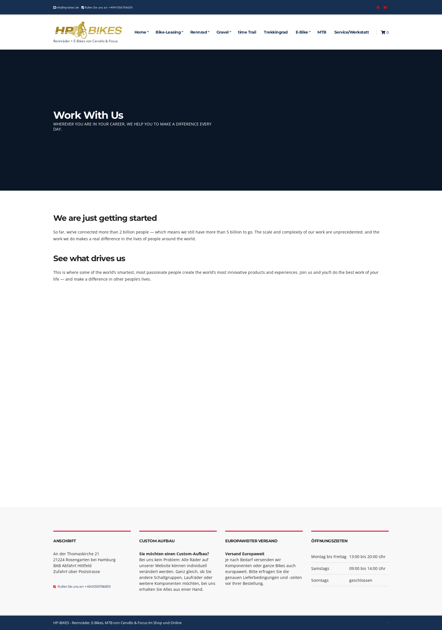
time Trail (247, 32)
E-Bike (302, 32)
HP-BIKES (61, 622)
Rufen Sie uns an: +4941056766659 (108, 7)
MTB (321, 32)
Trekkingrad (276, 32)
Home (140, 32)
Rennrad (198, 32)
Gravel (222, 32)
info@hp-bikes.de (67, 7)
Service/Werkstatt (351, 32)
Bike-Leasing (168, 32)
